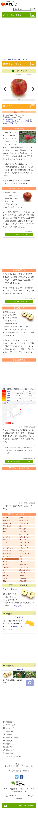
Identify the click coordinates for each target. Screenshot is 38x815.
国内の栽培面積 (8, 126)
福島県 (8, 405)
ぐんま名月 (23, 538)
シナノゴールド (24, 549)
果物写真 (8, 672)
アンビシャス (23, 530)
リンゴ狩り (19, 624)
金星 (4, 538)
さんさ (5, 549)
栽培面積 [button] (16, 395)
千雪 (20, 566)
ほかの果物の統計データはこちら (19, 468)
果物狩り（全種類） (11, 744)
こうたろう (6, 544)
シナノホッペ (7, 557)
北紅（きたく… (24, 535)
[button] (3, 409)
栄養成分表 (8, 738)
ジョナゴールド (24, 560)
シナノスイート (8, 552)
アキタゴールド (8, 524)
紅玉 (4, 541)
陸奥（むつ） (7, 582)
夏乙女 (5, 571)
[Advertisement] (19, 38)
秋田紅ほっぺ (23, 524)
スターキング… (8, 563)
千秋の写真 (19, 676)
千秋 (4, 566)
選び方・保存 (9, 732)
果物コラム (8, 751)
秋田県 (8, 407)
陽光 (4, 588)
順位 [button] (4, 395)
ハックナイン (23, 571)
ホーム (4, 59)
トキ (20, 568)
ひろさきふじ (7, 574)
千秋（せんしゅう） (10, 596)
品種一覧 (7, 754)
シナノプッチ (23, 555)
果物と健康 (8, 760)
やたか (5, 585)
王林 (20, 533)
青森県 (14, 128)
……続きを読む (16, 612)
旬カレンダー (9, 735)
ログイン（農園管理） (12, 763)
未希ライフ (23, 579)
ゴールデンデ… (24, 546)
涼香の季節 (23, 588)
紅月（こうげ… (24, 541)
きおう (5, 535)
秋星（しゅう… (24, 557)
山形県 (27, 128)
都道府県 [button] (9, 395)
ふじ (4, 577)
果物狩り (8, 620)
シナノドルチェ (24, 552)
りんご (19, 59)
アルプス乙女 (7, 530)
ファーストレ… (24, 574)
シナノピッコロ (8, 555)
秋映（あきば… (8, 527)
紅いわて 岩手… (24, 577)
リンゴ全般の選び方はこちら (19, 241)
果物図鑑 (12, 59)
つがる (5, 568)
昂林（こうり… (8, 546)
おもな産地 (6, 128)
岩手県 (11, 130)
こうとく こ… (24, 544)
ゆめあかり (23, 585)
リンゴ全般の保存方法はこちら (19, 308)
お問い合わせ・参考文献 (19, 777)
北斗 (4, 579)
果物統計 (7, 741)
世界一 (21, 563)
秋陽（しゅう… (8, 560)
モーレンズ (23, 582)
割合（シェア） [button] (29, 395)
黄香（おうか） (8, 533)
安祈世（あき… (24, 527)
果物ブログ (8, 757)
